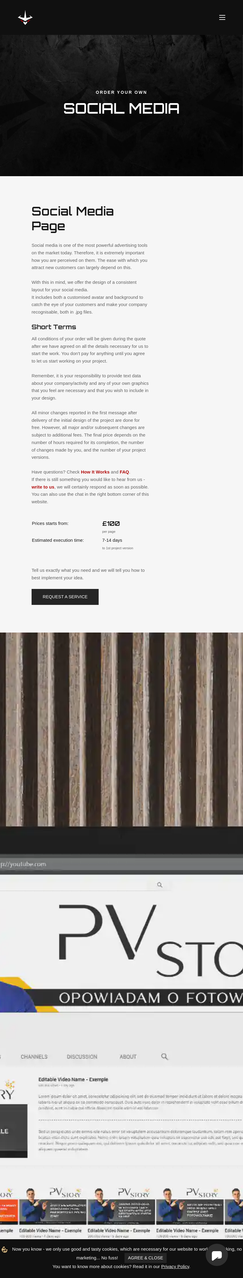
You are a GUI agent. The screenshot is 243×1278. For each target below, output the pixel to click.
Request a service (65, 596)
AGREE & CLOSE (145, 1257)
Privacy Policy (175, 1266)
